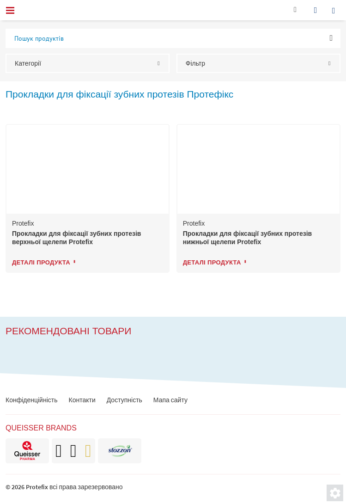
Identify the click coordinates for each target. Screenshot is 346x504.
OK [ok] (331, 37)
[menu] (10, 10)
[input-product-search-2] (173, 38)
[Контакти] (295, 11)
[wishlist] (315, 10)
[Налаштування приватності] (335, 493)
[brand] (27, 450)
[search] (336, 10)
